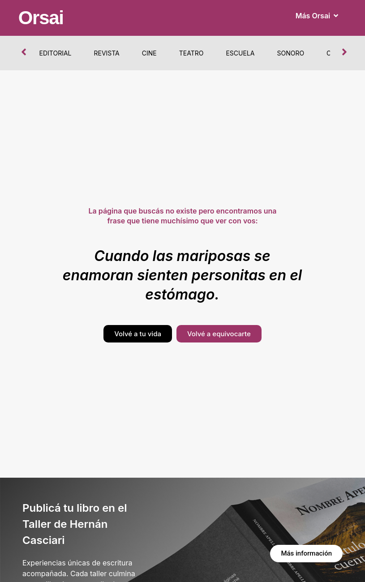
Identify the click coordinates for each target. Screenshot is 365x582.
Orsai (41, 17)
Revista (106, 53)
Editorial (55, 53)
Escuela (240, 53)
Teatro (191, 53)
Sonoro (290, 53)
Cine (149, 53)
